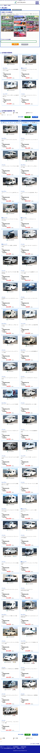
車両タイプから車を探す (5, 9)
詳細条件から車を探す (17, 9)
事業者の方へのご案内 (20, 748)
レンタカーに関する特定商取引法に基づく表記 (7, 748)
